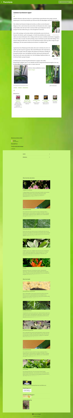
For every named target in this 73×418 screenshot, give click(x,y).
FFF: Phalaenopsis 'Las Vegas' (45, 98)
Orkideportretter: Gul (36, 98)
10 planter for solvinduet (27, 190)
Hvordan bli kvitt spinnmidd (28, 330)
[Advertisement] (36, 127)
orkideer (20, 87)
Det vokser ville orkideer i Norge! (27, 98)
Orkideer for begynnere (18, 98)
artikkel (15, 87)
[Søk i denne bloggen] (66, 2)
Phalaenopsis (55, 98)
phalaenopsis (25, 87)
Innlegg (14, 140)
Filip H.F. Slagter (31, 69)
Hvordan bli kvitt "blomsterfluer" (29, 291)
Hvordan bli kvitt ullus (27, 209)
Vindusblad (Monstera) (27, 310)
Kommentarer (15, 141)
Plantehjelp (7, 2)
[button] (14, 16)
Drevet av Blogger (36, 414)
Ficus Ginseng (25, 369)
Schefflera (25, 248)
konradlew (38, 416)
